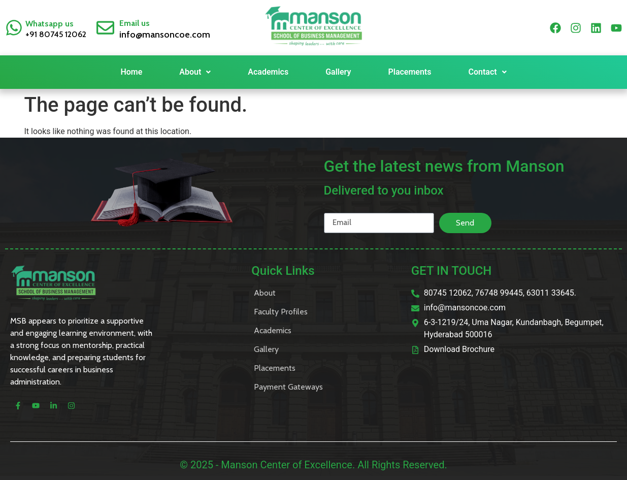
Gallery (338, 72)
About (195, 72)
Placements (409, 72)
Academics (268, 72)
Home (131, 72)
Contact (487, 72)
